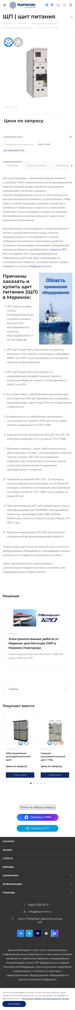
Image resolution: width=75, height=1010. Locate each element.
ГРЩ (67, 199)
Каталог (9, 862)
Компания (10, 896)
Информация (12, 904)
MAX (54, 954)
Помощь (9, 913)
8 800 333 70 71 (38, 925)
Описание (12, 166)
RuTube (37, 954)
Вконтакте (20, 954)
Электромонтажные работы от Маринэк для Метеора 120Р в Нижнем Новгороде (33, 643)
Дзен (46, 954)
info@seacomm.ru (39, 266)
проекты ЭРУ (58, 249)
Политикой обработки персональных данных (45, 998)
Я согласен (14, 1004)
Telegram (29, 954)
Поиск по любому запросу (37, 828)
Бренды (8, 887)
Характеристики (37, 166)
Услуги (8, 879)
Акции (7, 870)
